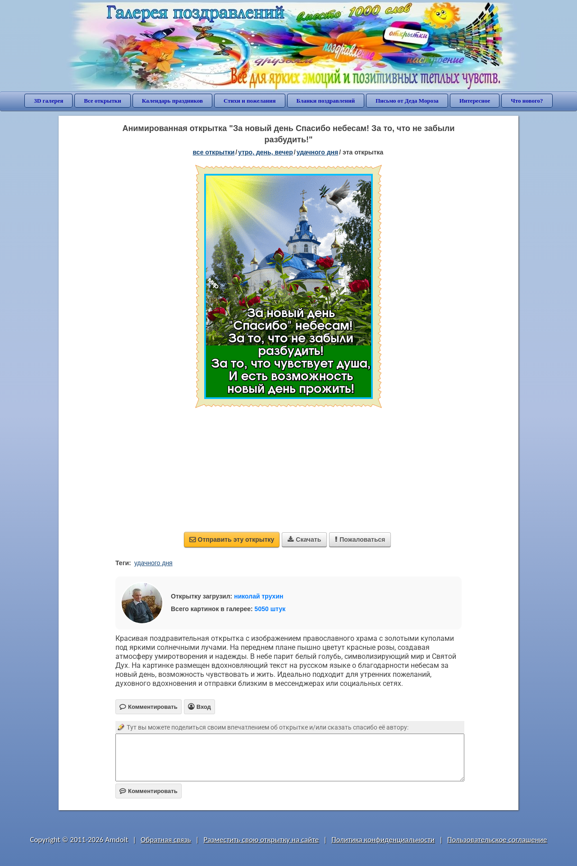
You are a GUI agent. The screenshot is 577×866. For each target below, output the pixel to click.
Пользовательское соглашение (497, 839)
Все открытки (102, 100)
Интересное (474, 100)
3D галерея (48, 100)
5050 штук (270, 608)
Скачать (304, 539)
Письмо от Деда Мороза (407, 100)
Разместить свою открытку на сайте (261, 839)
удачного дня (318, 152)
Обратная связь (166, 839)
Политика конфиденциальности (383, 839)
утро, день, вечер (265, 152)
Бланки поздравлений (326, 100)
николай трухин (258, 596)
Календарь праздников (172, 100)
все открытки (214, 152)
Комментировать (148, 791)
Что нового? (527, 100)
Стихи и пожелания (250, 100)
